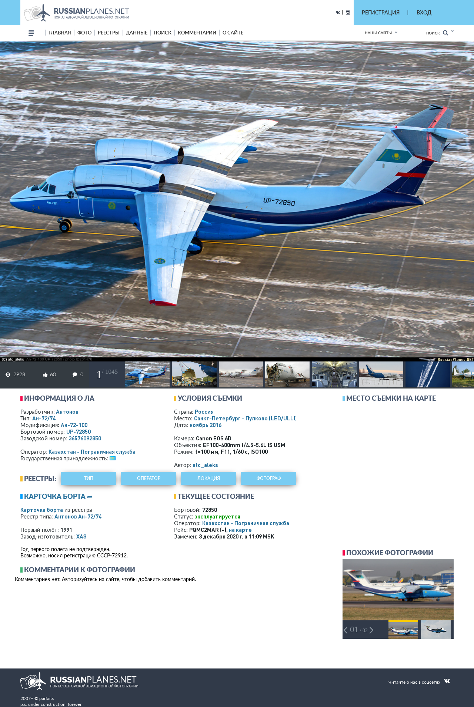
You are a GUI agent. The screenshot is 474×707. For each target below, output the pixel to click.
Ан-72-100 (74, 424)
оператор (148, 478)
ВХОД (424, 12)
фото (84, 33)
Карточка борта (41, 509)
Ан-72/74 (44, 418)
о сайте (233, 33)
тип (88, 478)
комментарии (197, 33)
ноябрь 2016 (205, 424)
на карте (240, 529)
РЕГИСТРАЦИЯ (381, 12)
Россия (204, 411)
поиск (162, 33)
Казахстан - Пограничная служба (92, 451)
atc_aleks (205, 464)
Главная (60, 33)
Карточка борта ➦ (58, 496)
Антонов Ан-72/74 (77, 516)
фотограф (269, 478)
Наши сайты (378, 32)
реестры (109, 33)
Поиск (437, 33)
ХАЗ (81, 536)
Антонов (67, 411)
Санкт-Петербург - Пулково (245, 418)
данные (136, 33)
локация (208, 478)
